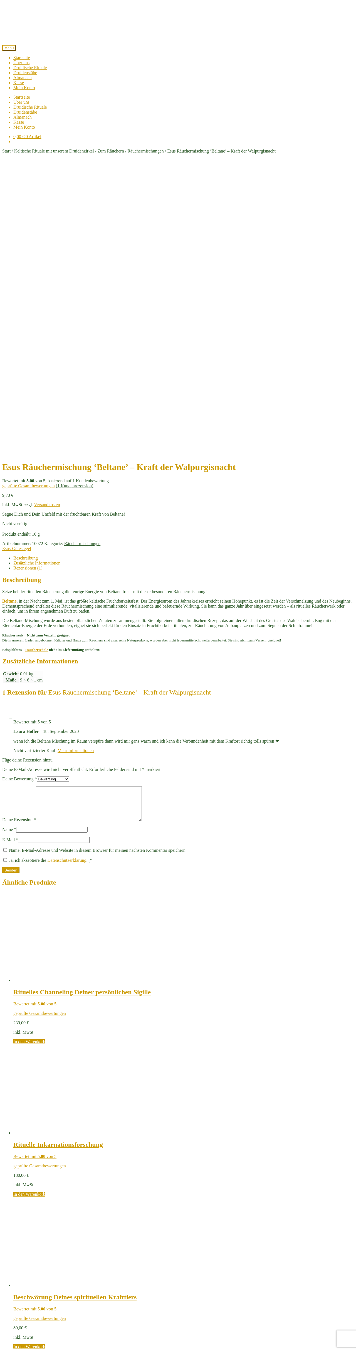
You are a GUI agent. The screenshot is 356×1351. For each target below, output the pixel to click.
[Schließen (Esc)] (21, 1342)
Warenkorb (24, 1331)
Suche (18, 1308)
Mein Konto (24, 87)
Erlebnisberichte (28, 1254)
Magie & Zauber (28, 1264)
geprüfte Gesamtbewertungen (28, 203)
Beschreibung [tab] (25, 275)
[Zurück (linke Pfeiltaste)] (4, 1347)
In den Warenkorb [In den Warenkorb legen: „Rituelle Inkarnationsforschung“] (29, 918)
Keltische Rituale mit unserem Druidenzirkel (54, 151)
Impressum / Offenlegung (140, 1288)
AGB (170, 1288)
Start (6, 151)
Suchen (344, 1184)
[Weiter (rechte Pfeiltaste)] (10, 1347)
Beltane (9, 318)
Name (9, 553)
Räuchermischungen (145, 151)
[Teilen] (15, 1342)
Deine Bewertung (19, 496)
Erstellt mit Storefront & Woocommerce (178, 1294)
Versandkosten (47, 222)
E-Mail (10, 563)
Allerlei (20, 1244)
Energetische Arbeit (30, 1249)
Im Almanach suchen (22, 1176)
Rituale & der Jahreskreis (35, 1269)
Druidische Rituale (30, 67)
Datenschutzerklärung (66, 584)
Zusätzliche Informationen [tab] (36, 280)
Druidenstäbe (25, 72)
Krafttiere (22, 1259)
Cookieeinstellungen (263, 1288)
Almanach (22, 77)
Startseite (21, 57)
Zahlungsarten (191, 1288)
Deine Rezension (19, 543)
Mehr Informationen (76, 468)
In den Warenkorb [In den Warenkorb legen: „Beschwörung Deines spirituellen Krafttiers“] (29, 1070)
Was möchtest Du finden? (36, 1313)
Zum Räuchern (110, 151)
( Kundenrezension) (74, 203)
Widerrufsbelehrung (224, 1288)
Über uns (21, 62)
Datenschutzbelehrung (94, 1288)
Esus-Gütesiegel (16, 266)
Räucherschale (36, 367)
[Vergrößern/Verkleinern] (4, 1342)
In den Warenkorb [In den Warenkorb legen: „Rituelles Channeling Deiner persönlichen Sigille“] (29, 765)
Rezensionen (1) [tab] (27, 285)
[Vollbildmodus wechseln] (10, 1342)
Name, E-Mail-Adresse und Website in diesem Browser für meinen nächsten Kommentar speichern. (98, 574)
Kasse (18, 82)
